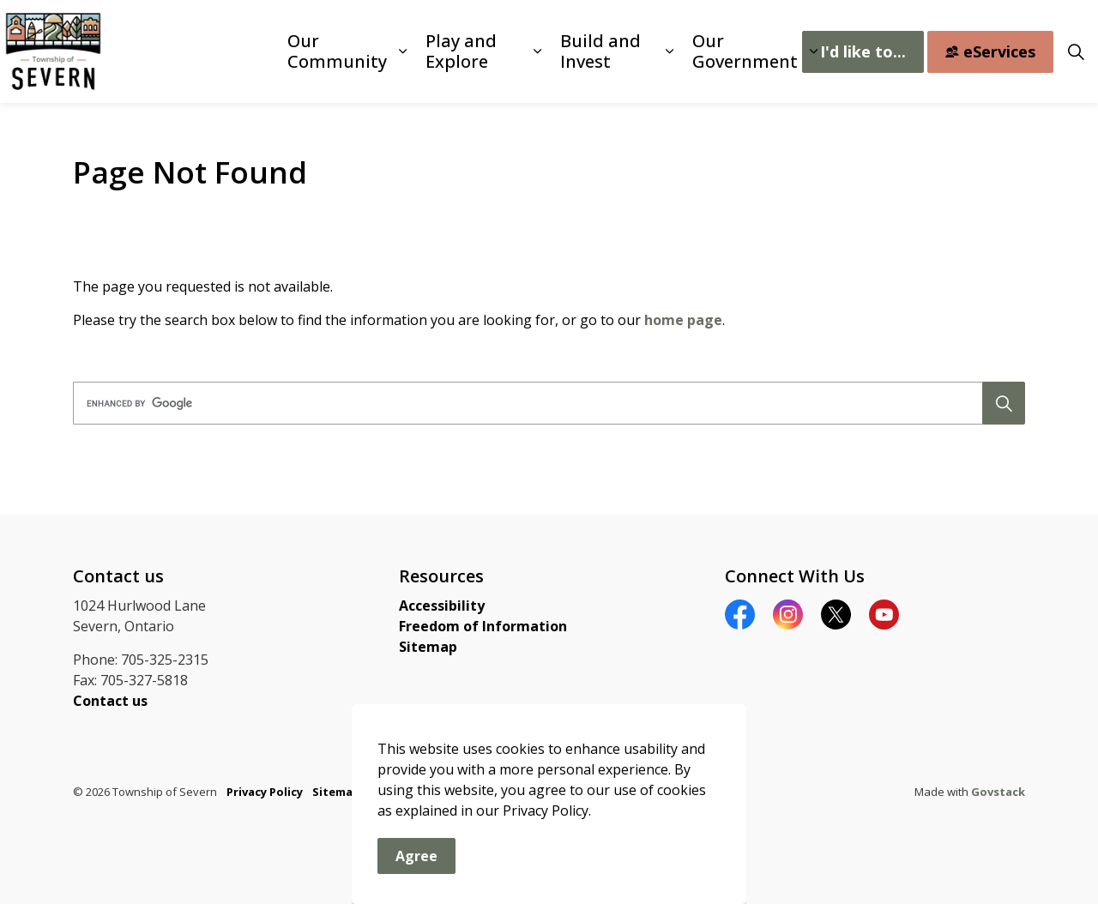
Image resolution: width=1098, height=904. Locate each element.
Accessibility (442, 605)
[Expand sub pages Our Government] (813, 51)
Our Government (745, 51)
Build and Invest (600, 51)
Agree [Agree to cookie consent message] (416, 881)
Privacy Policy (264, 791)
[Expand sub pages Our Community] (402, 51)
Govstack (998, 791)
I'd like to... (863, 52)
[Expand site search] (1075, 51)
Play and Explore (461, 51)
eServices (990, 52)
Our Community (337, 51)
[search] (544, 403)
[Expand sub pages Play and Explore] (537, 51)
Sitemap (428, 646)
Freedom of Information (483, 626)
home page (683, 319)
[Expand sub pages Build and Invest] (669, 51)
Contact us (110, 700)
